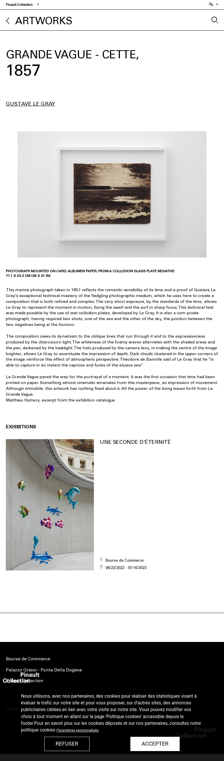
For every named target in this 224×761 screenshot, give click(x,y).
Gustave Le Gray (30, 104)
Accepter (154, 744)
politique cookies (38, 730)
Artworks (43, 21)
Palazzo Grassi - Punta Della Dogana (44, 670)
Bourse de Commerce (28, 658)
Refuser (66, 744)
